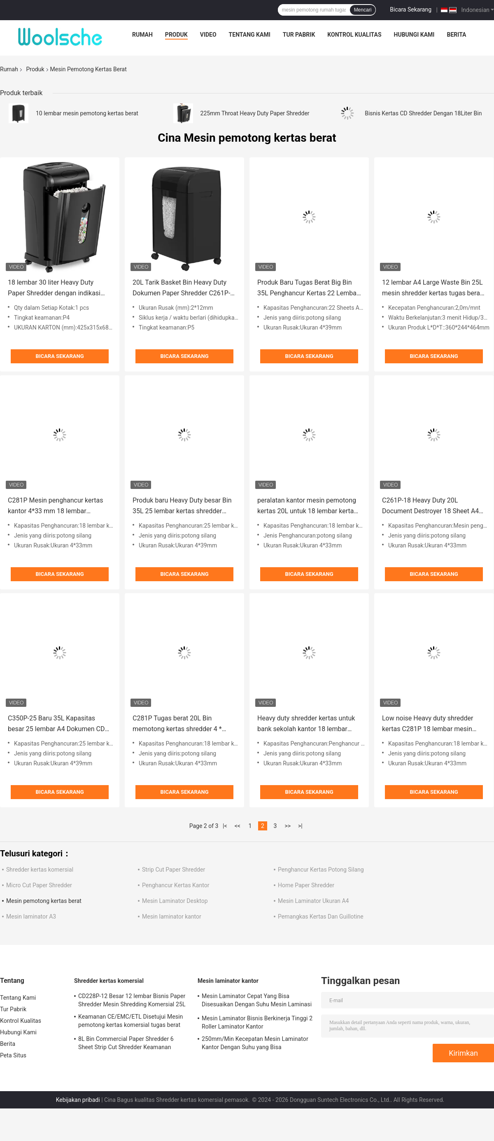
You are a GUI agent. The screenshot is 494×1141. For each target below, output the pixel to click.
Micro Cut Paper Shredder (39, 885)
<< (237, 826)
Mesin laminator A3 (31, 916)
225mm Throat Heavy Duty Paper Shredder (255, 113)
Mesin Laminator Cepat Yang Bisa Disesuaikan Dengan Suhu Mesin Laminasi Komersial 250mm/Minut (257, 1001)
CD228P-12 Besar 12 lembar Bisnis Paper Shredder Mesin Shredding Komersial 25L (132, 1000)
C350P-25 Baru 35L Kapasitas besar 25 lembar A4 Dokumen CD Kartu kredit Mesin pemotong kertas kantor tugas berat (56, 724)
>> (287, 826)
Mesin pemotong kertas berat (44, 901)
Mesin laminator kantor (171, 916)
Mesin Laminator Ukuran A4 (313, 901)
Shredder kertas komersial (39, 869)
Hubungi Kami (414, 34)
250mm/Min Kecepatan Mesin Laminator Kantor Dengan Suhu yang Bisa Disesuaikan (255, 1044)
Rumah (142, 34)
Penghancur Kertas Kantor (175, 885)
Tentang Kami (249, 34)
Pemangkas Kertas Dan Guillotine (321, 916)
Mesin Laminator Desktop (175, 901)
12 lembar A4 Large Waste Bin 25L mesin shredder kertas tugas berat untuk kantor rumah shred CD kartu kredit (433, 288)
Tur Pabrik (299, 34)
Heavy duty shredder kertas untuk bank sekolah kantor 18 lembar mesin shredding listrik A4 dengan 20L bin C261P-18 (307, 724)
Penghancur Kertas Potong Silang (321, 869)
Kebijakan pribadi (78, 1100)
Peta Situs (13, 1055)
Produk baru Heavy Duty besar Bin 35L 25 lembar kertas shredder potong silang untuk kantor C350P (182, 506)
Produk (176, 34)
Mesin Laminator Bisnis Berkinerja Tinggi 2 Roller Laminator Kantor (257, 1022)
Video (208, 34)
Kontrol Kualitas (354, 34)
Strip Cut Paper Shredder (173, 869)
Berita (456, 34)
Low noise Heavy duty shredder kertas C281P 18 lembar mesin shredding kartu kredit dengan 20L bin (432, 724)
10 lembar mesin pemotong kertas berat (87, 113)
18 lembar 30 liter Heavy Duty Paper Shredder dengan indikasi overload (54, 288)
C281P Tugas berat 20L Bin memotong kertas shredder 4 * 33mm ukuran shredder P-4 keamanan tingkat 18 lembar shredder (177, 724)
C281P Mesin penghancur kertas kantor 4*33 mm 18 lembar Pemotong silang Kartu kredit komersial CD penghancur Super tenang (55, 506)
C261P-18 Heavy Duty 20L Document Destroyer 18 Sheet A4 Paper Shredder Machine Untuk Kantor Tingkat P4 (430, 506)
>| (300, 826)
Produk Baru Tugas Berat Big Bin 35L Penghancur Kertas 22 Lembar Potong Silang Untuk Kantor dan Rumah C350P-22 (308, 288)
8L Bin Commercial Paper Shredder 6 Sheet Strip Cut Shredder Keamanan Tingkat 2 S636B (126, 1044)
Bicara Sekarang (410, 9)
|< (225, 826)
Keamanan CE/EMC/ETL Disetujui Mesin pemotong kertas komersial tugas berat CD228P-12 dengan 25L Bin (130, 1022)
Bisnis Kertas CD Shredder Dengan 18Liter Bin (423, 113)
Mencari (363, 10)
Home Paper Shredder (306, 885)
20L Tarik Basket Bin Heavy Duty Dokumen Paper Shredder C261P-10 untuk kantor (181, 288)
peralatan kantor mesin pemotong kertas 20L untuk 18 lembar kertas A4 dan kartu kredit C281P (307, 506)
